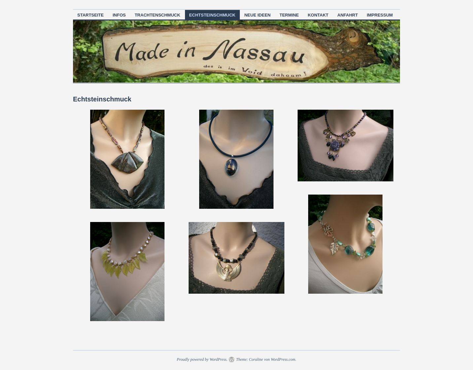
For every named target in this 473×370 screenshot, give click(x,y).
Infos (119, 15)
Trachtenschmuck (157, 15)
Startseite (90, 15)
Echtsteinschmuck (212, 15)
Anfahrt (347, 15)
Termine (289, 15)
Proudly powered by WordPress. (202, 359)
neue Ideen (257, 15)
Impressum (380, 15)
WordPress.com (283, 359)
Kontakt (318, 15)
